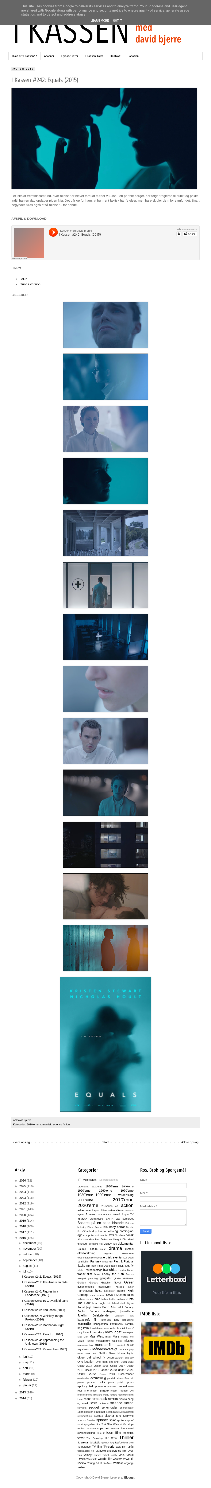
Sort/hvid (128, 1415)
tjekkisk (105, 1442)
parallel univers (115, 1378)
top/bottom (121, 1442)
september (30, 1260)
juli (25, 1271)
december (30, 1243)
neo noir (91, 1353)
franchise (110, 1270)
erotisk (107, 1257)
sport (80, 1424)
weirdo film (105, 1458)
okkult (81, 1357)
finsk (120, 1265)
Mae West (96, 1336)
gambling (93, 1278)
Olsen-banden (115, 1357)
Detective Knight (111, 1239)
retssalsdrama (84, 1394)
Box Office (83, 1231)
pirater (80, 1382)
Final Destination (107, 1265)
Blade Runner (94, 1227)
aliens (120, 1210)
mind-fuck (117, 1341)
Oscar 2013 (127, 1362)
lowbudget (113, 1332)
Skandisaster (85, 1411)
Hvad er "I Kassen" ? (24, 56)
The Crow (110, 1438)
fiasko (81, 1265)
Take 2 (100, 1433)
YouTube (107, 1463)
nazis (80, 1353)
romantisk (46, 1124)
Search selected (108, 1179)
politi (102, 1382)
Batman (129, 1223)
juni (25, 1356)
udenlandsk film (86, 1451)
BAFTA (109, 1218)
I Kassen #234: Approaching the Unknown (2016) (43, 1341)
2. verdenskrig (124, 1195)
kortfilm (129, 1324)
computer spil (91, 1235)
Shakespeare (127, 1407)
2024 (23, 1192)
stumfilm (91, 1428)
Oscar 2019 (92, 1370)
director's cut (96, 1243)
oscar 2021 (126, 1370)
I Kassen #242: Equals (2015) (41, 1276)
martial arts (127, 1336)
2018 (23, 1226)
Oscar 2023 (107, 1374)
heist (98, 1290)
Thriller (126, 1437)
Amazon (91, 1214)
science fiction (61, 1124)
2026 (23, 1180)
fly (132, 1265)
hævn (109, 1295)
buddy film (95, 1231)
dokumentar (126, 1243)
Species (91, 1420)
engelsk (98, 1257)
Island (115, 1303)
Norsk (121, 1353)
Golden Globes (87, 1282)
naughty (129, 1349)
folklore (81, 1270)
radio (131, 1386)
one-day (129, 1357)
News (112, 1353)
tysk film (121, 1446)
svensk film (118, 1428)
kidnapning (128, 1320)
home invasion (97, 1295)
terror (80, 1438)
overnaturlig (98, 1378)
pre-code (100, 1386)
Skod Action (119, 1412)
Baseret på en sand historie (100, 1223)
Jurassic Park (124, 1315)
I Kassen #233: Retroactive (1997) (44, 1349)
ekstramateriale (85, 1257)
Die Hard (128, 1239)
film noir (91, 1265)
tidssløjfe (95, 1442)
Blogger (129, 1477)
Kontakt (115, 56)
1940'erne (128, 1186)
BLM (105, 1227)
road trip (122, 1394)
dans (122, 1235)
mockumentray (85, 1345)
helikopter (109, 1291)
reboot (94, 1390)
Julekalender (101, 1315)
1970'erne (127, 1190)
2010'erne (33, 1124)
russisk (123, 1399)
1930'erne (111, 1186)
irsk (109, 1303)
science (103, 1403)
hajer (131, 1287)
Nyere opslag (21, 1142)
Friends (130, 1274)
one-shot (114, 1361)
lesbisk (121, 1328)
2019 (23, 1220)
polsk (121, 1382)
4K (116, 1206)
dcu (86, 1239)
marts (27, 1374)
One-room (102, 1361)
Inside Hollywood (118, 1299)
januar (27, 1385)
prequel (122, 1386)
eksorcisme (128, 1253)
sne (118, 1415)
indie (97, 1299)
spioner (102, 1420)
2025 (23, 1186)
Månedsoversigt (104, 1349)
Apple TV (128, 1214)
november (30, 1248)
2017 (23, 1232)
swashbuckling (86, 1432)
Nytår (130, 1353)
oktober (28, 1254)
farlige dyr (107, 1261)
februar (28, 1379)
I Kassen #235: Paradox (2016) (42, 1334)
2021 (23, 1209)
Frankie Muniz (126, 1270)
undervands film (117, 1450)
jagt (88, 1307)
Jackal (81, 1307)
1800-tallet (82, 1186)
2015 (23, 1392)
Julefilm (82, 1315)
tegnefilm (128, 1432)
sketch (109, 1412)
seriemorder (109, 1407)
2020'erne (87, 1205)
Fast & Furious (124, 1261)
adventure (84, 1210)
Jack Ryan (127, 1303)
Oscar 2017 (117, 1365)
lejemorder (110, 1328)
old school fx (96, 1357)
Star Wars (113, 1424)
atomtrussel (96, 1218)
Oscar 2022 (86, 1374)
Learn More (100, 20)
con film (104, 1235)
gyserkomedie (85, 1286)
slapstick (98, 1416)
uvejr (131, 1450)
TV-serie (108, 1446)
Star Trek (101, 1424)
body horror (117, 1227)
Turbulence (84, 1446)
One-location (85, 1361)
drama (115, 1248)
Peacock (129, 1378)
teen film (113, 1433)
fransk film (84, 1274)
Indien (104, 1299)
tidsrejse (82, 1442)
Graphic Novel (111, 1282)
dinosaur (82, 1243)
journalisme (127, 1311)
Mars (116, 1336)
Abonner (49, 56)
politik (111, 1382)
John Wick (117, 1307)
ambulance (104, 1214)
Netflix (103, 1353)
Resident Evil (126, 1390)
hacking (120, 1287)
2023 (23, 1197)
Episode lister (69, 56)
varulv (97, 1455)
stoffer (123, 1424)
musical (121, 1345)
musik (130, 1345)
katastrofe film (87, 1319)
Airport (96, 1210)
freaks (97, 1274)
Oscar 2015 (101, 1365)
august (27, 1266)
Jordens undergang (103, 1311)
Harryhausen (85, 1290)
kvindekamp (96, 1328)
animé (116, 1214)
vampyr (88, 1455)
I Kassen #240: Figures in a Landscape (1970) (40, 1293)
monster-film (104, 1345)
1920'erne (97, 1186)
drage (103, 1249)
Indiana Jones (85, 1299)
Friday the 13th (113, 1274)
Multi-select (87, 1179)
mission (129, 1340)
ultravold (101, 1450)
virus (121, 1455)
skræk (130, 1411)
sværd (130, 1428)
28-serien (107, 1206)
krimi (86, 1328)
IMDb (23, 279)
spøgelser (89, 1424)
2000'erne (85, 1200)
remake (104, 1390)
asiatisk (82, 1218)
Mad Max (82, 1336)
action (127, 1205)
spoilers (121, 1420)
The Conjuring (95, 1438)
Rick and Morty (101, 1394)
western (117, 1459)
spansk (81, 1420)
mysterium (84, 1349)
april (26, 1368)
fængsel (81, 1278)
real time (83, 1390)
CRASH (113, 1235)
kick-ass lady (110, 1319)
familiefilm (83, 1261)
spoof (130, 1420)
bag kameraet (125, 1218)
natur (121, 1349)
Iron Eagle (98, 1303)
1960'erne (105, 1190)
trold (131, 1442)
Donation (133, 56)
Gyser (129, 1282)
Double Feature (87, 1249)
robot (87, 1399)
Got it (117, 20)
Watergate (91, 1459)
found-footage (94, 1270)
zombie (118, 1463)
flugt (127, 1265)
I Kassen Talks (94, 56)
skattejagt (99, 1411)
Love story (97, 1332)
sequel (94, 1407)
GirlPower (128, 1278)
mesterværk (103, 1340)
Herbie (121, 1290)
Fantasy (95, 1261)
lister (86, 1332)
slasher (109, 1415)
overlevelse (83, 1378)
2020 (23, 1215)
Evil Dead (128, 1257)
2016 (23, 1238)
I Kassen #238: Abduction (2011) (43, 1310)
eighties (108, 1253)
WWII (126, 1459)
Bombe (130, 1227)
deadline (94, 1239)
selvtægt (81, 1407)
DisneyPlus (110, 1243)
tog (112, 1442)
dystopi (129, 1249)
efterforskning (86, 1253)
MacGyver (128, 1332)
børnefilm (108, 1231)
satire (93, 1403)
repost (114, 1390)
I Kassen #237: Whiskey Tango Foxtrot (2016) (42, 1317)
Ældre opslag (190, 1142)
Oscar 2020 (109, 1370)
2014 (23, 1398)
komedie (84, 1324)
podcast (91, 1382)
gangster (105, 1278)
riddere (113, 1394)
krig (79, 1328)
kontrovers (116, 1324)
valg (79, 1455)
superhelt (103, 1428)
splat (112, 1420)
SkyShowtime (84, 1416)
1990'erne (103, 1195)
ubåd (131, 1446)
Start (105, 1142)
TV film (97, 1446)
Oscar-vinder (126, 1374)
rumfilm (113, 1399)
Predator (111, 1386)
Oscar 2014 (84, 1365)
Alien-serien (108, 1210)
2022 (23, 1203)
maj (25, 1362)
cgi (117, 1231)
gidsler (117, 1278)
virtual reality (110, 1455)
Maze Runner (85, 1340)
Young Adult (94, 1463)
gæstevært (105, 1286)
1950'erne (84, 1190)
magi (108, 1336)
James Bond (100, 1307)
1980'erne (85, 1195)
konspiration (100, 1324)
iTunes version (30, 284)
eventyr (118, 1257)
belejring (81, 1227)
